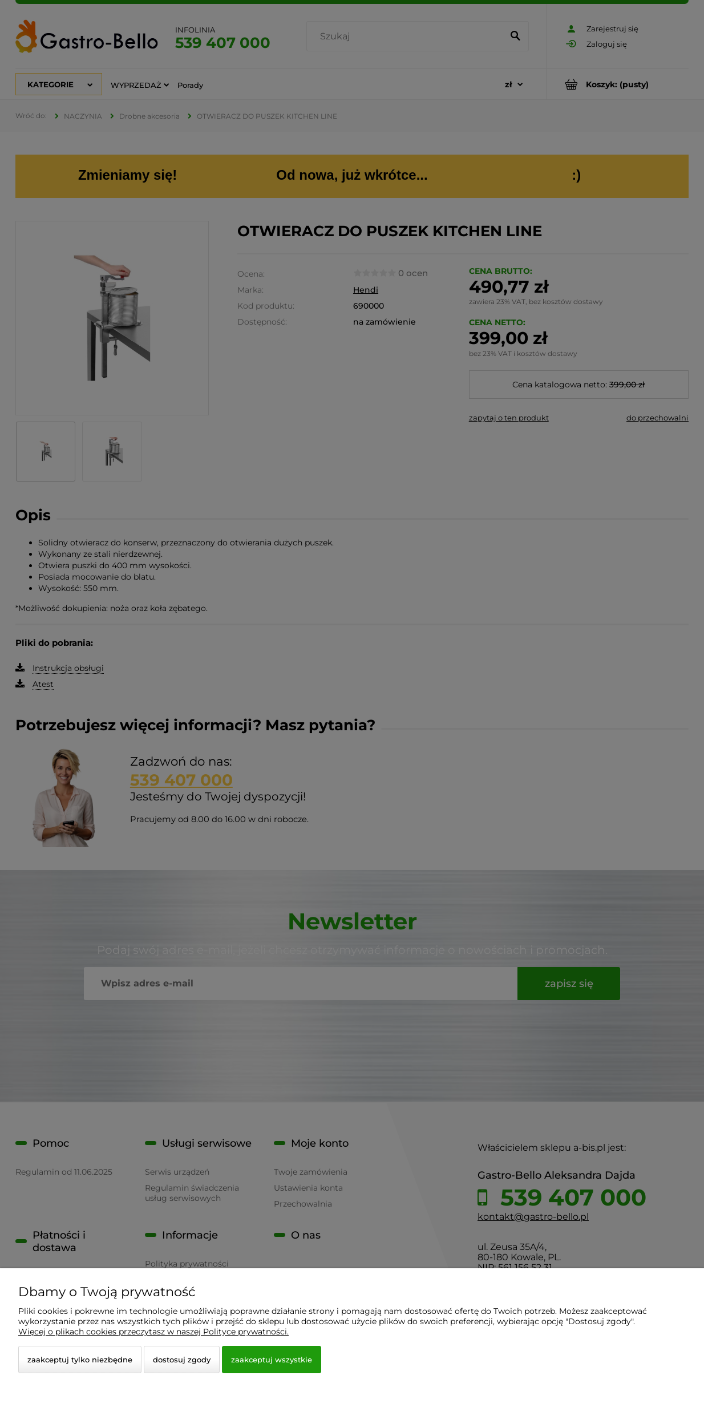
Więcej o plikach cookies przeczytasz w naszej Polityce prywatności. (153, 1331)
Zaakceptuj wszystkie (271, 1359)
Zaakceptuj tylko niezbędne (79, 1359)
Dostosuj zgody (182, 1359)
